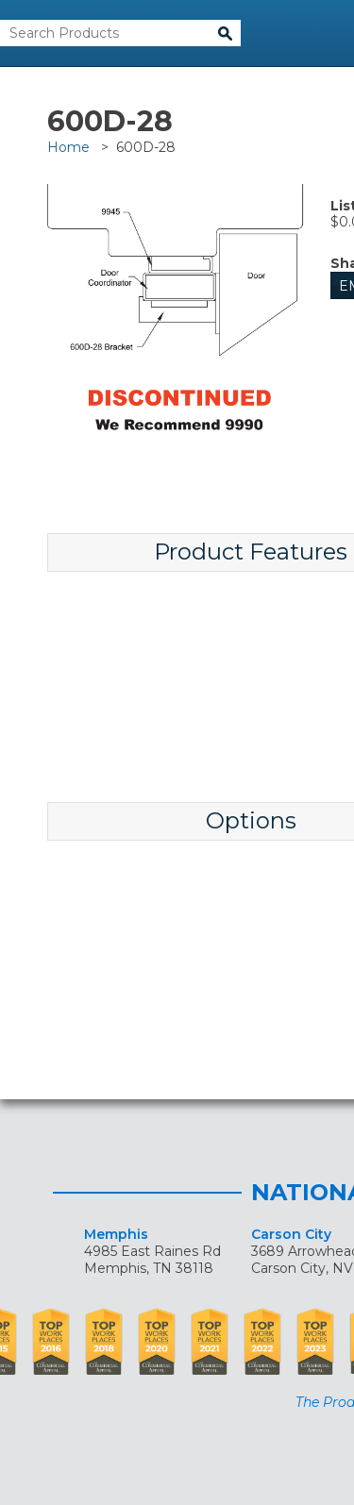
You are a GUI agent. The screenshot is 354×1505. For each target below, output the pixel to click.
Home (68, 147)
